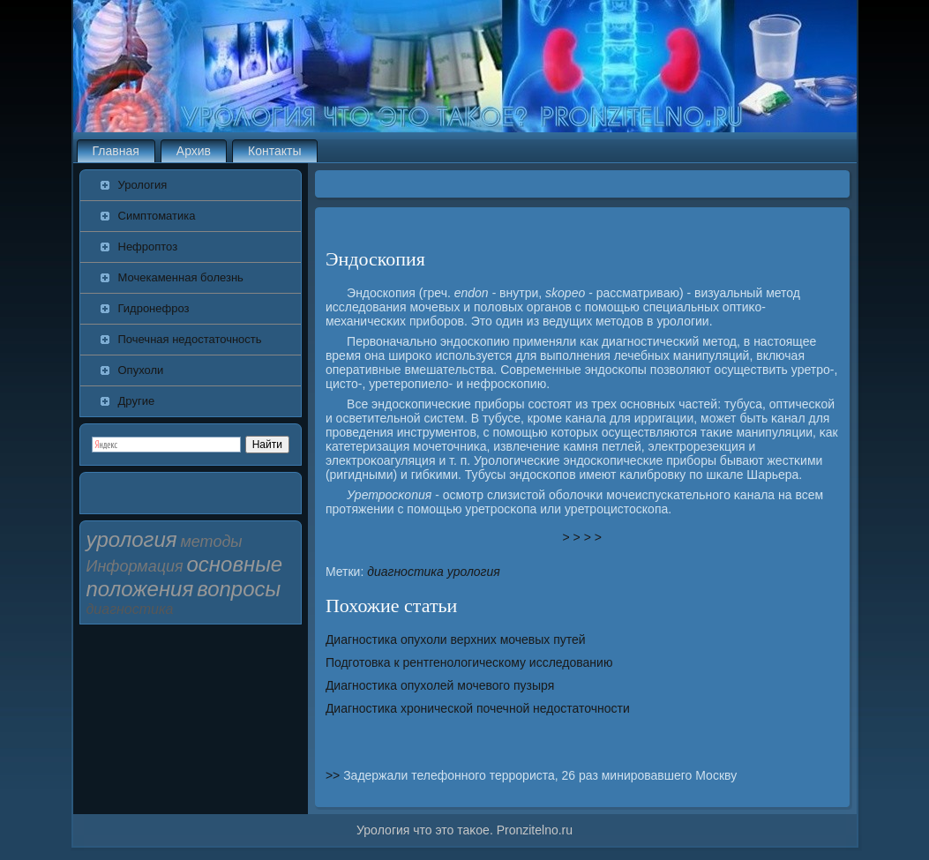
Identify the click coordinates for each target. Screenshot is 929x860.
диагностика (405, 572)
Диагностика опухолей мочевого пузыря (440, 685)
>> (334, 775)
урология (473, 572)
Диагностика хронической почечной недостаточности (478, 708)
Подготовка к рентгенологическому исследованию (469, 662)
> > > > (582, 537)
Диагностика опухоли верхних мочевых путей (456, 639)
